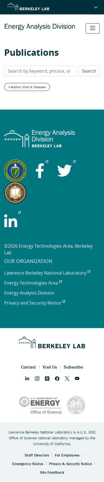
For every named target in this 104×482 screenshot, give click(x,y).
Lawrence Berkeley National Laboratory (47, 273)
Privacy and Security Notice (34, 303)
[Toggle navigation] (93, 28)
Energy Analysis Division (29, 293)
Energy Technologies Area (33, 283)
